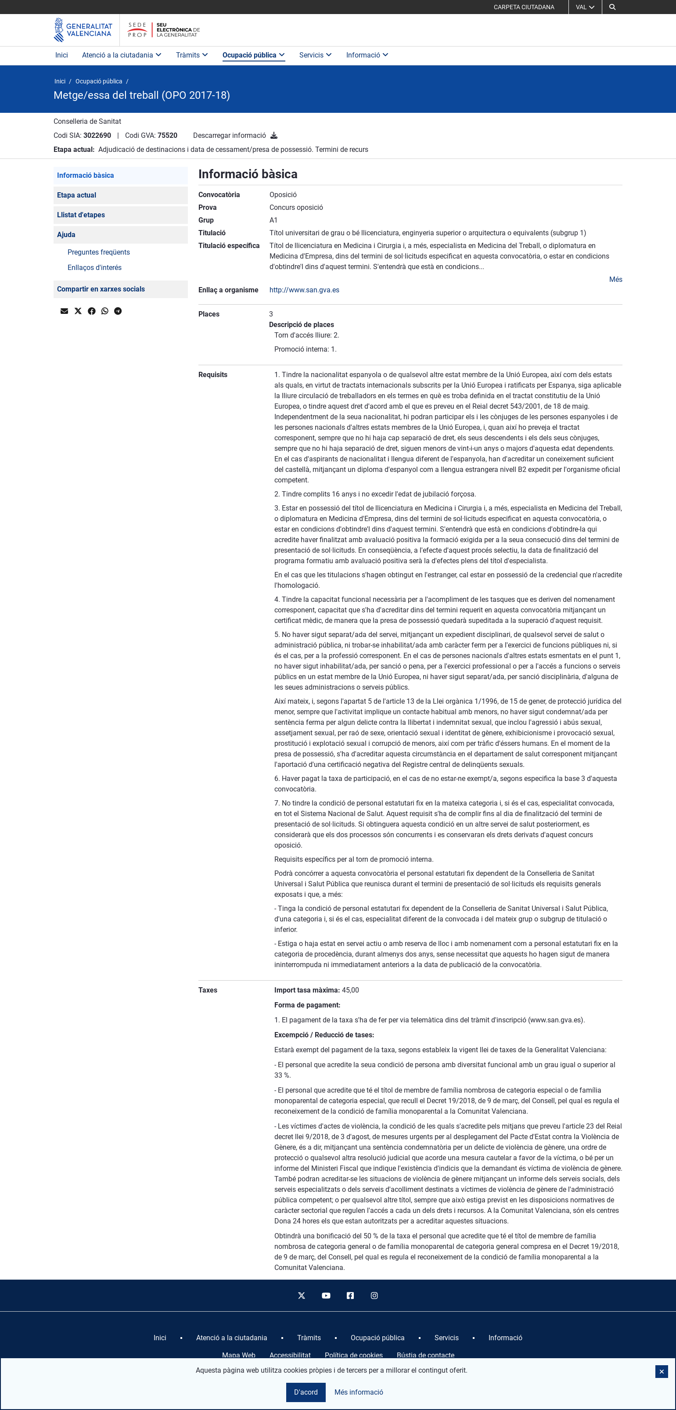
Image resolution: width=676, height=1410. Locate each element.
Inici (61, 55)
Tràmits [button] (192, 55)
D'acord (306, 1392)
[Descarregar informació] (273, 135)
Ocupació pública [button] (254, 55)
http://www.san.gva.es (304, 290)
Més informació (358, 1392)
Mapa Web (238, 1355)
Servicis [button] (315, 55)
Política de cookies (354, 1355)
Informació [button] (367, 55)
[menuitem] (160, 1338)
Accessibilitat (290, 1355)
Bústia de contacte (425, 1355)
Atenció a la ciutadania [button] (122, 55)
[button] (612, 7)
